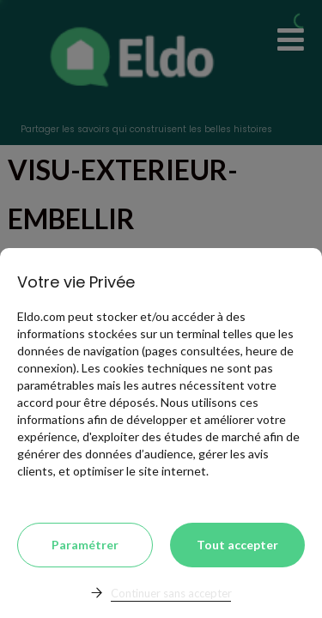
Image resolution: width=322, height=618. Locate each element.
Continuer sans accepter (171, 593)
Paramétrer (85, 544)
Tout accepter (237, 544)
